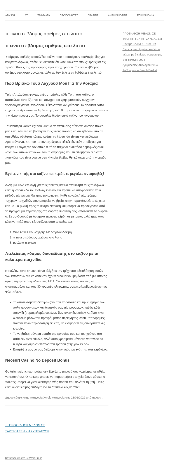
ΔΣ (26, 15)
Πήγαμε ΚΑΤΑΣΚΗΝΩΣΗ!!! (139, 44)
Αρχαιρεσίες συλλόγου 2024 (140, 65)
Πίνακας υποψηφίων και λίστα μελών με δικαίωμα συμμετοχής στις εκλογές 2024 (142, 54)
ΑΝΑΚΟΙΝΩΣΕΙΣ (117, 15)
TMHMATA (43, 15)
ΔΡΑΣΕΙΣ (93, 15)
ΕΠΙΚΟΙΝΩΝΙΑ (145, 15)
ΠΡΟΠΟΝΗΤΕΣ (69, 15)
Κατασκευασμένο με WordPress (23, 458)
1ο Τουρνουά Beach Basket (139, 70)
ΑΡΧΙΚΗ (10, 15)
